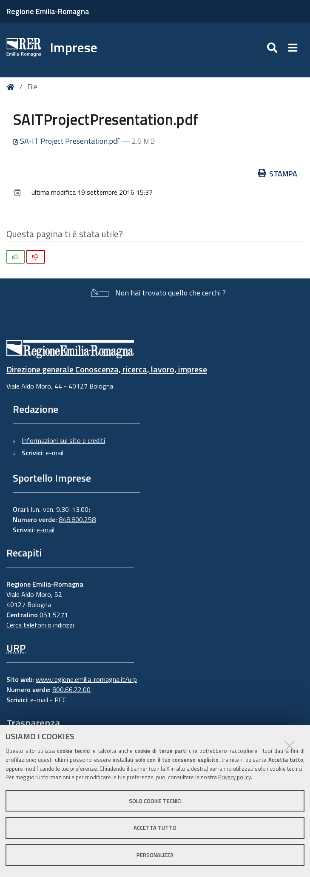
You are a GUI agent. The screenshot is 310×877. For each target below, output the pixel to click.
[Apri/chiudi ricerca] (273, 47)
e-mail (54, 453)
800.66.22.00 (71, 689)
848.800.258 (77, 519)
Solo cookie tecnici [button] (155, 801)
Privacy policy (234, 777)
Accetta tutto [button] (155, 827)
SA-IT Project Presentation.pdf (67, 141)
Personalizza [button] (155, 855)
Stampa (278, 173)
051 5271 (54, 615)
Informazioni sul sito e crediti (63, 440)
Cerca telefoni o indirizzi (40, 625)
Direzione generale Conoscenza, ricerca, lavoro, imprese (106, 369)
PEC (60, 700)
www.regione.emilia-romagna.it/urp (86, 679)
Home (12, 87)
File (32, 86)
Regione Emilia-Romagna (47, 11)
